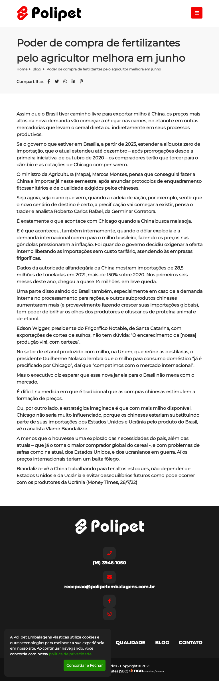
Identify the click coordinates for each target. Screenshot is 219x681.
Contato (190, 642)
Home (22, 69)
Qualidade (130, 642)
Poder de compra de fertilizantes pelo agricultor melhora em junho (103, 69)
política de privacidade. (70, 654)
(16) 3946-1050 (109, 556)
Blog (37, 69)
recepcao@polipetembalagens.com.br (109, 580)
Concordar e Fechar (84, 665)
